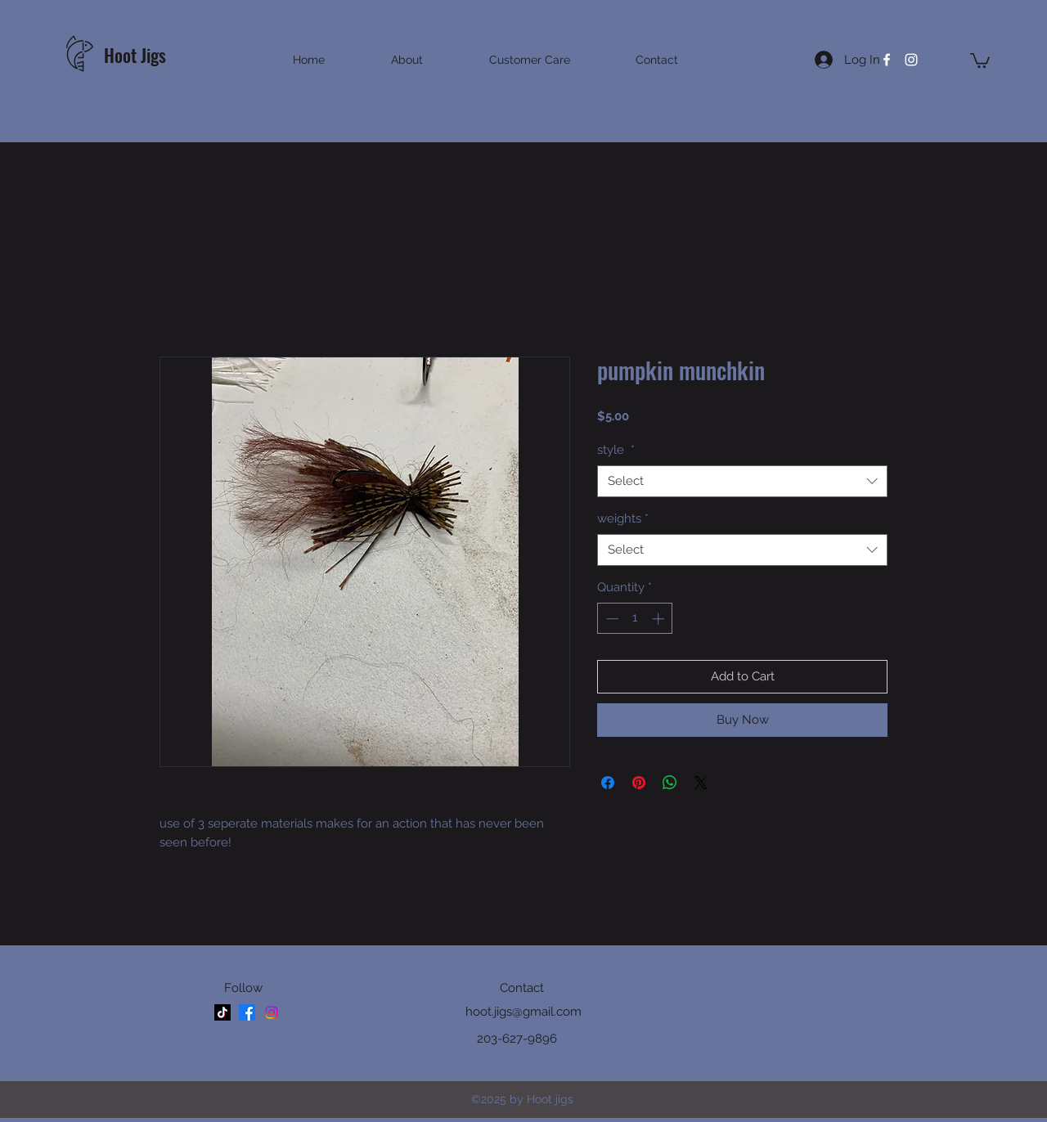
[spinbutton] (635, 619)
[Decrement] (611, 619)
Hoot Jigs (137, 55)
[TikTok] (222, 1012)
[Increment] (660, 619)
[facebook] (886, 60)
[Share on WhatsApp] (670, 782)
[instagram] (911, 60)
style (616, 449)
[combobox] (742, 481)
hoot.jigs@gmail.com (523, 1011)
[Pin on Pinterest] (639, 782)
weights (623, 518)
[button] (980, 60)
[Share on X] (701, 782)
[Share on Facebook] (608, 782)
